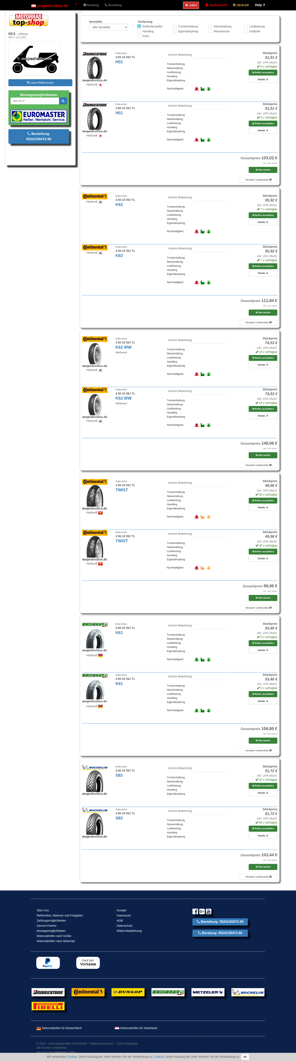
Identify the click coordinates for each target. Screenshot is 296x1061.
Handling (148, 31)
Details (263, 79)
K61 (119, 632)
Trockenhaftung (188, 26)
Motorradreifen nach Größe (54, 936)
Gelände (254, 31)
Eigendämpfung (188, 31)
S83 (119, 775)
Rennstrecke (222, 31)
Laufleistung (257, 26)
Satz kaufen (263, 169)
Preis (145, 36)
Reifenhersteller (152, 26)
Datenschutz (125, 925)
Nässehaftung (222, 26)
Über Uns (43, 910)
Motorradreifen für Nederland (136, 1028)
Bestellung (113, 5)
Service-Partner (47, 925)
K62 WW (123, 347)
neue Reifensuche (40, 82)
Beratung (91, 5)
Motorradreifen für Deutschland (59, 1028)
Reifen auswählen (263, 72)
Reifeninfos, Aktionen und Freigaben (60, 915)
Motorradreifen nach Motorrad (56, 941)
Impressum (124, 915)
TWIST (121, 490)
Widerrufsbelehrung (129, 930)
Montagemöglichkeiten (51, 930)
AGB (120, 920)
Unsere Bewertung (180, 54)
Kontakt (121, 910)
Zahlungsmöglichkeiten (51, 920)
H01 (119, 62)
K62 (119, 204)
